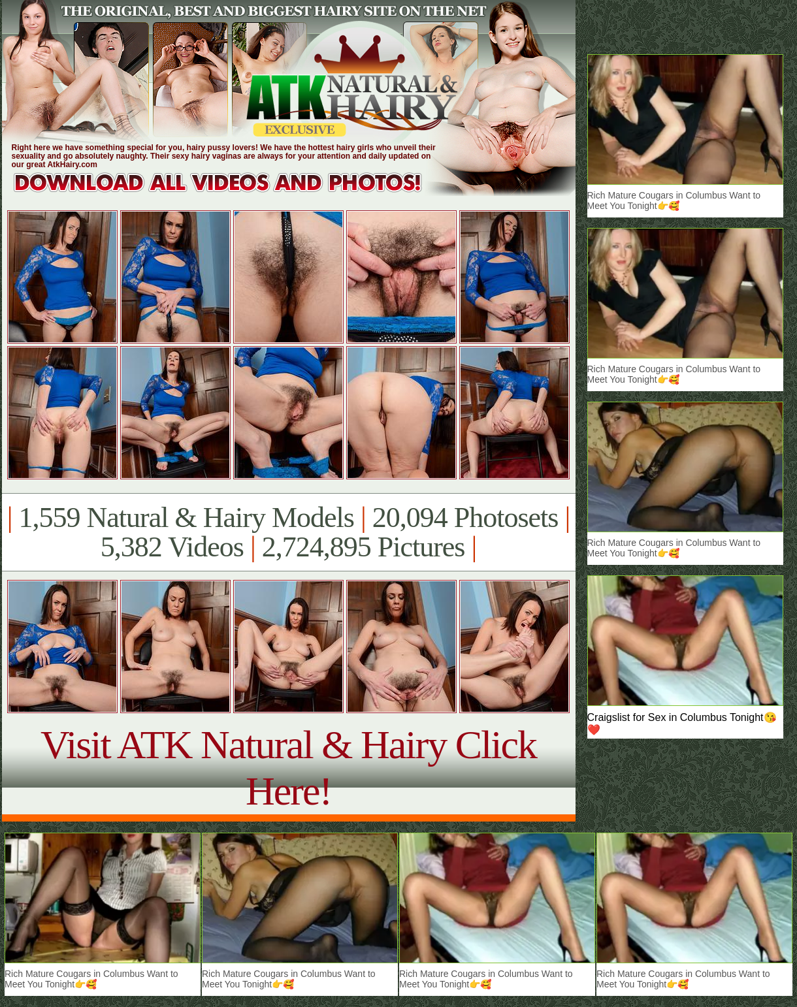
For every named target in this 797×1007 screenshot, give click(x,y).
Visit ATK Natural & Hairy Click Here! (288, 767)
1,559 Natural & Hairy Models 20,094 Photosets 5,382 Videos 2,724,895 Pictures (288, 532)
